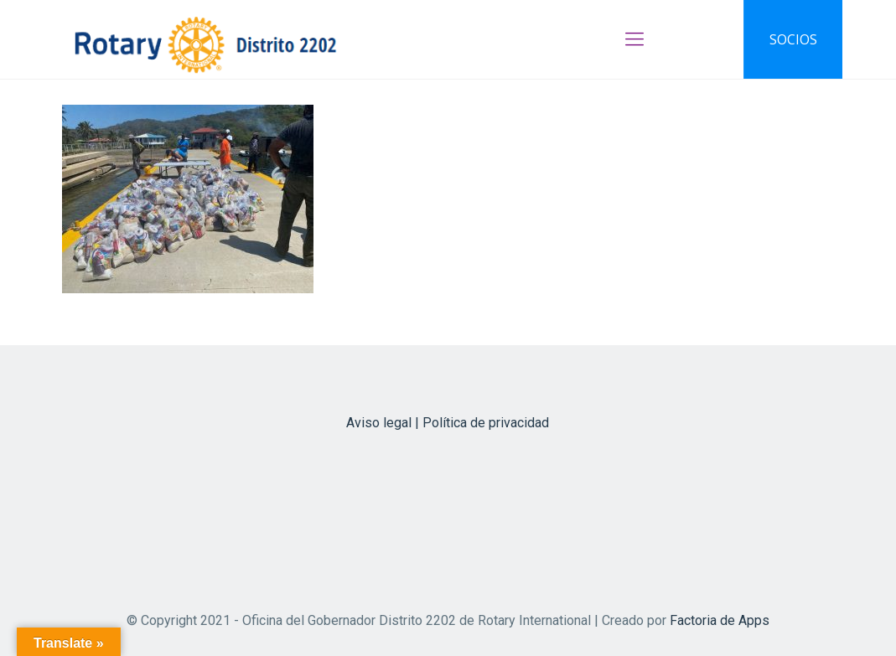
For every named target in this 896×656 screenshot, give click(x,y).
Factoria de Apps (719, 620)
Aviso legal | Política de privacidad (447, 423)
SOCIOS (793, 39)
